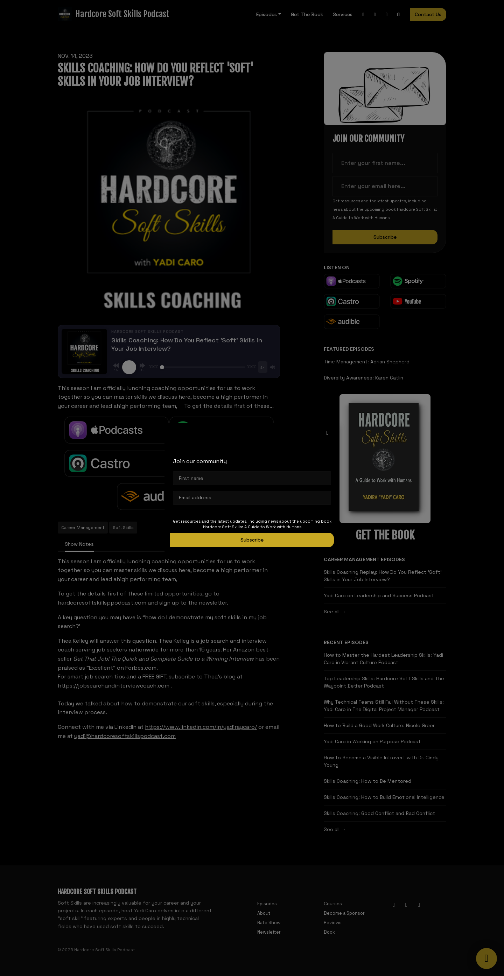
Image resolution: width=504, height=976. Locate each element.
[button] (327, 433)
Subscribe (252, 540)
